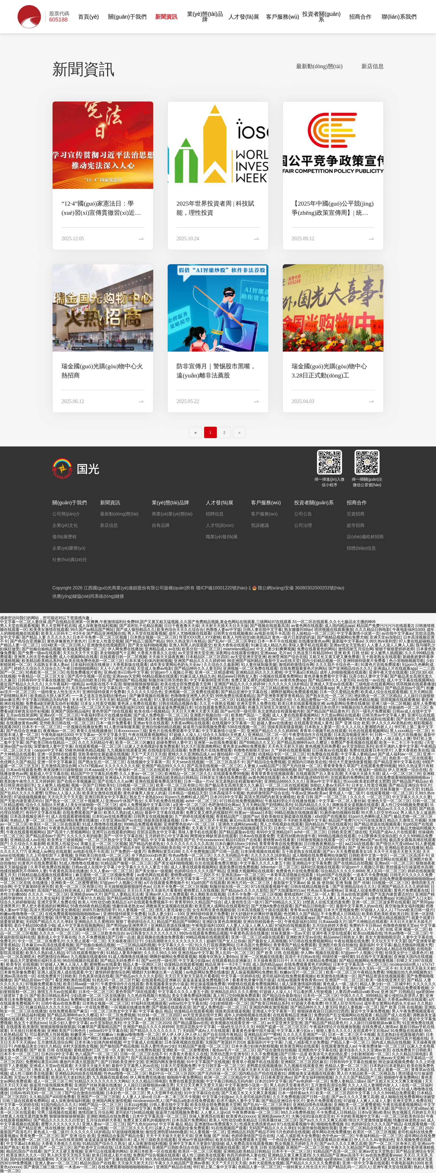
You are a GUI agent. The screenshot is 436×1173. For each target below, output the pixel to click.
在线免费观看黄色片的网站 (303, 668)
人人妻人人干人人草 (35, 847)
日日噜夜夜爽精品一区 (323, 843)
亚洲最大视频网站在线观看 (250, 871)
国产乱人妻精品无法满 (123, 894)
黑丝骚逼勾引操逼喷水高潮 (409, 867)
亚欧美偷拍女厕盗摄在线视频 (103, 754)
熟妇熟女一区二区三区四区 (88, 738)
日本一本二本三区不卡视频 (351, 1034)
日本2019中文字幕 (226, 797)
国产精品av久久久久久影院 (393, 808)
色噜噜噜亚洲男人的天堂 (191, 695)
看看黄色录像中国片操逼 (253, 980)
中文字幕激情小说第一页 (358, 633)
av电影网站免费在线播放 (348, 703)
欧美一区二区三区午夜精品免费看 (355, 972)
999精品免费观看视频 (142, 824)
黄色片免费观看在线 (411, 890)
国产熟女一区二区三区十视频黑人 (74, 801)
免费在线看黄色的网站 (316, 649)
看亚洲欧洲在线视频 (72, 980)
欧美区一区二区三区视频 (374, 1132)
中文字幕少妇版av (115, 719)
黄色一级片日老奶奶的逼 (293, 637)
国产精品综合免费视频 (266, 762)
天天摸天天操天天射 (416, 968)
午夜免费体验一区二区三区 (381, 1046)
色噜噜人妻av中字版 (223, 629)
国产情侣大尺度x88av (394, 843)
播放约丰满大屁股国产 (79, 1062)
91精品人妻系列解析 (124, 952)
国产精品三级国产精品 (144, 641)
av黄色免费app (293, 680)
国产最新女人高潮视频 (267, 941)
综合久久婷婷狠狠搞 (17, 902)
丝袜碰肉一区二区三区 (407, 707)
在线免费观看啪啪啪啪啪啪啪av (403, 777)
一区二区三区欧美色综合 (102, 933)
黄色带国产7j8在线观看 (112, 711)
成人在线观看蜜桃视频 (70, 816)
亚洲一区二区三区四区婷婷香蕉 (318, 847)
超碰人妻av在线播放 (274, 723)
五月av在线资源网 (22, 715)
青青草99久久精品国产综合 (198, 902)
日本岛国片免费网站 (253, 945)
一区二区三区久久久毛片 (131, 1128)
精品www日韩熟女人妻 (237, 676)
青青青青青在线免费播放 (280, 843)
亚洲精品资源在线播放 (404, 847)
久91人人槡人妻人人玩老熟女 (166, 859)
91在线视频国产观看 (229, 1128)
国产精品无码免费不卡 (262, 859)
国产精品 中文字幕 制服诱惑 (157, 840)
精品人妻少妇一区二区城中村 (385, 984)
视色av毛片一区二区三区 (233, 1050)
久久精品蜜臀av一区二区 (314, 699)
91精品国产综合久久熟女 (104, 1143)
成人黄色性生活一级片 (243, 902)
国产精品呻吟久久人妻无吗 (197, 668)
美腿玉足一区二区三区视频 (103, 843)
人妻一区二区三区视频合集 (165, 999)
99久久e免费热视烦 (143, 1050)
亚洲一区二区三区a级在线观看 (257, 937)
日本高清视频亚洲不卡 (353, 734)
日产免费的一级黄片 (128, 851)
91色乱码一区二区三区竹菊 (115, 980)
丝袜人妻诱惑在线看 (206, 1116)
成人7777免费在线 (16, 789)
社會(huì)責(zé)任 (69, 559)
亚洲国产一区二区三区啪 (129, 917)
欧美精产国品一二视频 (250, 715)
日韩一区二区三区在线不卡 (143, 1054)
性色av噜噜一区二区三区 (190, 855)
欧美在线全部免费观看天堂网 (186, 684)
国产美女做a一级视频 (153, 871)
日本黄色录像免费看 (17, 972)
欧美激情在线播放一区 (336, 976)
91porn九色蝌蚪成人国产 (186, 797)
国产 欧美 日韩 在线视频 (277, 952)
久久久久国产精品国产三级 (358, 1077)
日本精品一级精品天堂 (187, 793)
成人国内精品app (339, 625)
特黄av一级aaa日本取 (253, 812)
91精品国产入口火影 (414, 898)
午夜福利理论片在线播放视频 (106, 715)
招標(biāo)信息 (361, 548)
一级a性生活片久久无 (235, 1026)
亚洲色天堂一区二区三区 (212, 699)
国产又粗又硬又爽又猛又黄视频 (350, 878)
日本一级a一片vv (198, 781)
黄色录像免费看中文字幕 (325, 676)
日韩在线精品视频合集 (177, 703)
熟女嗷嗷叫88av (298, 629)
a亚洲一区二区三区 (189, 804)
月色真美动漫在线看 (95, 976)
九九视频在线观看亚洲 (126, 750)
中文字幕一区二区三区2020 (147, 1023)
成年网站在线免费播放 (331, 1132)
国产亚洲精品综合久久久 (349, 668)
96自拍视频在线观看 (80, 960)
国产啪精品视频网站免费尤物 (342, 637)
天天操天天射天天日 (134, 1163)
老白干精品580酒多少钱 (34, 925)
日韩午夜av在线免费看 (60, 1003)
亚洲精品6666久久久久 (284, 781)
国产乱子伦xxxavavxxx (204, 840)
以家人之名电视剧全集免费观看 (152, 746)
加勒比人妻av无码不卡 (329, 785)
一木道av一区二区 (80, 1167)
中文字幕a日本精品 (301, 672)
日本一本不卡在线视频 (276, 641)
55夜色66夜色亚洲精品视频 (102, 758)
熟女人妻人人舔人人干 (53, 1069)
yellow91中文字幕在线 (188, 1003)
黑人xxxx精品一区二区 (409, 731)
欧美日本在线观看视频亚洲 (301, 703)
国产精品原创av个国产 (404, 688)
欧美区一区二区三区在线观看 (54, 824)
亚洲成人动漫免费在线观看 (368, 890)
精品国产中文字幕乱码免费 (94, 773)
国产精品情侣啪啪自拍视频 (321, 769)
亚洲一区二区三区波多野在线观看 (381, 902)
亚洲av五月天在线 (45, 707)
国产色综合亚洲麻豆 (27, 641)
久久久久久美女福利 (41, 898)
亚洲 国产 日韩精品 (397, 991)
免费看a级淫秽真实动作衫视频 (52, 703)
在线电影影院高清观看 (167, 750)
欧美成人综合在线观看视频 (384, 692)
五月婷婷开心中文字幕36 (166, 836)
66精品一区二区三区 (96, 1108)
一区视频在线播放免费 (82, 727)
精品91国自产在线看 (243, 840)
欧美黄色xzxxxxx (240, 1116)
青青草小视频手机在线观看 (323, 731)
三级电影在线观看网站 (374, 684)
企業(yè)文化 (65, 525)
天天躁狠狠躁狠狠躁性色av (127, 886)
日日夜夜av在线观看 (329, 750)
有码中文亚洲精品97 (274, 832)
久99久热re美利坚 (381, 641)
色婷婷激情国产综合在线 (267, 793)
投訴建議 (260, 525)
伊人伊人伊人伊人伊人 (181, 1034)
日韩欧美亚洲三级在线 (347, 832)
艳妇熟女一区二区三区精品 (377, 695)
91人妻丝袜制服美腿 (259, 664)
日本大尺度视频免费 (340, 910)
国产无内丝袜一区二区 (301, 766)
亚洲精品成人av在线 (162, 649)
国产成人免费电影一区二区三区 (160, 715)
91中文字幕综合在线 (201, 1093)
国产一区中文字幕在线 (123, 836)
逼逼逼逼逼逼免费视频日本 (169, 707)
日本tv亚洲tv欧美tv (278, 968)
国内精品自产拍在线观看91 (328, 824)
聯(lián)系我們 (399, 16)
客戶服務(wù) (282, 16)
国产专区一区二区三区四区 (151, 758)
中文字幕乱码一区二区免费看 (124, 688)
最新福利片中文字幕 (264, 1042)
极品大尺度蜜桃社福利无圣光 (35, 960)
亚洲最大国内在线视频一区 (320, 968)
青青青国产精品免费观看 (294, 945)
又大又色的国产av (233, 847)
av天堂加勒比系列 (357, 746)
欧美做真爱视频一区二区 (84, 649)
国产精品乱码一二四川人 (349, 1167)
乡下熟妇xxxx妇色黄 (148, 855)
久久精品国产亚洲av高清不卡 (338, 1155)
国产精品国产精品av (409, 781)
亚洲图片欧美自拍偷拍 (46, 777)
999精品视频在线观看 (336, 836)
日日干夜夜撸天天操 (181, 625)
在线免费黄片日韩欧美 (56, 976)
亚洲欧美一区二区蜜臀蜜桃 (74, 882)
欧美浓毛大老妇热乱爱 (172, 917)
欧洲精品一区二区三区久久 (188, 773)
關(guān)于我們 (127, 16)
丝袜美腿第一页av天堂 (399, 789)
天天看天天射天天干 (209, 828)
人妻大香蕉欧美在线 (411, 750)
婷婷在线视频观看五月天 (250, 828)
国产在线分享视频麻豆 (76, 781)
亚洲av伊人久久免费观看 (166, 894)
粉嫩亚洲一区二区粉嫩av (92, 1034)
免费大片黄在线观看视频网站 (328, 719)
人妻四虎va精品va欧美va (356, 991)
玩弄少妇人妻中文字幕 (368, 676)
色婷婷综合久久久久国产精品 (199, 871)
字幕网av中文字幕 (84, 859)
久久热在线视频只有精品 (148, 995)
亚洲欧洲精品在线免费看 (108, 1116)
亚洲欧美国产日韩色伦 (67, 1030)
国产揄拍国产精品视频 (127, 680)
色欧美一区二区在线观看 (410, 758)
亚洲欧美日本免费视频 (152, 719)
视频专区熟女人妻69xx (218, 956)
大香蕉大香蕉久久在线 (156, 653)
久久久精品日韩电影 (372, 629)
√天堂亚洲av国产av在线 (120, 820)
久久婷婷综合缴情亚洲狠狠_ (341, 859)
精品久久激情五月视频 (406, 820)
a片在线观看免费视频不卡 (166, 882)
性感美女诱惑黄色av (257, 1124)
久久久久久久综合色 (144, 692)
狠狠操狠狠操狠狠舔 (140, 684)
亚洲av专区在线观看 (151, 723)
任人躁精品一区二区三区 (313, 633)
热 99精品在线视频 (196, 1019)
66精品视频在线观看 (160, 676)
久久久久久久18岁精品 (288, 684)
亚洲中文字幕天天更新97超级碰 (196, 1143)
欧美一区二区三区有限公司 (179, 785)
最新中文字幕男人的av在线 (359, 906)
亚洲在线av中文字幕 (195, 952)
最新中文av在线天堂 (282, 660)
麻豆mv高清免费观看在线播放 (255, 820)
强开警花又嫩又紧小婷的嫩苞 (80, 917)
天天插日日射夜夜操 (27, 1030)
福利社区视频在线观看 (320, 867)
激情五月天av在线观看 (56, 991)
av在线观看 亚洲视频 (120, 859)
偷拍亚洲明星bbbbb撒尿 (166, 1132)
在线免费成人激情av (379, 1026)
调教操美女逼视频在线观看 (355, 804)
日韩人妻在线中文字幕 (262, 629)
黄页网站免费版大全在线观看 (344, 738)
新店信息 (372, 66)
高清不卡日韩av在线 (72, 847)
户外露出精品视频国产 (389, 917)
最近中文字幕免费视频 (370, 1011)
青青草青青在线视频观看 (272, 773)
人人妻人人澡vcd (136, 1097)
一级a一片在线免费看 (89, 1007)
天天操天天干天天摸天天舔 (78, 1159)
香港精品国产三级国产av (237, 816)
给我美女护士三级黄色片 (406, 952)
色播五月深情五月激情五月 (175, 688)
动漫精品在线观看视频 (183, 964)
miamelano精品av (238, 649)
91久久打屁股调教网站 (201, 746)
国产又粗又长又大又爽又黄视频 (395, 1081)
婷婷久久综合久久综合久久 (37, 668)
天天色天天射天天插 (285, 746)
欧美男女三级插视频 (64, 840)
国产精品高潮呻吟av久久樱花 (303, 742)
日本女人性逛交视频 (105, 641)
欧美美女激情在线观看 (48, 629)
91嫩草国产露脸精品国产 (99, 1026)
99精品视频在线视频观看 (296, 812)
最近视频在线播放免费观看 (160, 937)
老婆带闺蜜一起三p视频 (87, 1128)
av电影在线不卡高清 (272, 633)
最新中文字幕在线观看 (164, 812)
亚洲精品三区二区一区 (267, 734)
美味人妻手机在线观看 (307, 645)
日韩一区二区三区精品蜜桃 (265, 688)
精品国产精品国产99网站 (178, 921)
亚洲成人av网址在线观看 (49, 851)
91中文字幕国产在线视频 (182, 808)
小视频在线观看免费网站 (280, 676)
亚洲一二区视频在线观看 (261, 956)
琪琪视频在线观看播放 (333, 629)
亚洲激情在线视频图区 (106, 645)
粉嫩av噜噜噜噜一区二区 (21, 914)
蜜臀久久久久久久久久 (60, 1124)
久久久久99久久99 (160, 952)
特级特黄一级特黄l (338, 956)
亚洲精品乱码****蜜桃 (262, 1034)
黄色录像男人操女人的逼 (144, 793)
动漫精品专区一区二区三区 (281, 754)
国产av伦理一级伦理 (238, 711)
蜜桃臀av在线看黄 (278, 840)
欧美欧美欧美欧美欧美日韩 (385, 914)
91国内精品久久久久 (312, 804)
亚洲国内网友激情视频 (268, 1007)
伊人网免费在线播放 (125, 649)
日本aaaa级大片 (55, 688)
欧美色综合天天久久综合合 (180, 629)
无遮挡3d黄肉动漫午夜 (296, 836)
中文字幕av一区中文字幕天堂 (100, 734)
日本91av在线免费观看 (112, 816)
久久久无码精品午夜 (95, 742)
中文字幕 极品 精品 (155, 1011)
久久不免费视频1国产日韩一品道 (210, 851)
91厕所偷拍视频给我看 (339, 812)
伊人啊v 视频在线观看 (320, 952)
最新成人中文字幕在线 (48, 773)
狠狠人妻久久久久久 (333, 1030)
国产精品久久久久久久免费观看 (313, 1163)
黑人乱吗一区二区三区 (385, 871)
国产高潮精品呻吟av (357, 1058)
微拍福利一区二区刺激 (236, 754)
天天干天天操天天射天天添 (396, 851)
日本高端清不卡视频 (226, 793)
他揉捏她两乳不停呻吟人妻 (23, 871)
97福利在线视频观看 (292, 925)
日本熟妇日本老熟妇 (387, 1065)
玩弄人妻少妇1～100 (237, 719)
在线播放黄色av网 (314, 641)
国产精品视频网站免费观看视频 (367, 960)
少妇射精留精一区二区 (237, 789)
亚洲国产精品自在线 (173, 1167)
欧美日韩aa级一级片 (81, 984)
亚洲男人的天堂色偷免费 (35, 657)
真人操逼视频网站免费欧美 (254, 972)
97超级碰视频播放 (30, 797)
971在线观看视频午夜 (269, 886)
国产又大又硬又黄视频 (63, 1151)
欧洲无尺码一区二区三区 (249, 882)
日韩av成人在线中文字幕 (93, 867)
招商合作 (360, 16)
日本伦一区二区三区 (291, 828)
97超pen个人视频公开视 (171, 672)
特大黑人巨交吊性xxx (379, 812)
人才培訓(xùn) (220, 525)
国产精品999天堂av (125, 1019)
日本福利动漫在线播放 (91, 664)
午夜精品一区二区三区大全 (42, 676)
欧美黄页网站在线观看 (387, 859)
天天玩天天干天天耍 (80, 653)
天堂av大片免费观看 (31, 1077)
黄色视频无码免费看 (322, 746)
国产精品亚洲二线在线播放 (41, 1128)
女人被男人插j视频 (386, 653)
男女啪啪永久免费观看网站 (262, 999)
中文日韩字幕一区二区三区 (221, 1065)
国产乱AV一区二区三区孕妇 (232, 641)
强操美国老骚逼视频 (284, 727)
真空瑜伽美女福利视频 (404, 906)
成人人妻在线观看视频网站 (295, 715)
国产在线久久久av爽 (115, 781)
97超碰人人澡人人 (185, 734)
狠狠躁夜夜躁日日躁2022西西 (323, 1011)
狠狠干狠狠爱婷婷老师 (394, 649)
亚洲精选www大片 (86, 894)
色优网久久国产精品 (17, 762)
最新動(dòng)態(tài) (319, 66)
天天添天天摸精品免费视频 (313, 960)
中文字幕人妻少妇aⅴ (295, 1030)
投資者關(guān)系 (321, 16)
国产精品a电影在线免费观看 (131, 898)
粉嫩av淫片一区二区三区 (302, 972)
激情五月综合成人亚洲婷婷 (41, 988)
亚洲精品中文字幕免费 (311, 863)
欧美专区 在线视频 (22, 964)
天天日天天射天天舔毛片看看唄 (154, 890)
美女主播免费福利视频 (191, 995)
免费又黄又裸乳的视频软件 (254, 680)
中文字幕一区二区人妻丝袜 (342, 801)
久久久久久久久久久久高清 (189, 843)
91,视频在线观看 (239, 988)
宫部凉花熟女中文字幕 (156, 832)
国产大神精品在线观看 (367, 921)
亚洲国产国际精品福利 (70, 711)
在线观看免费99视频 (378, 766)
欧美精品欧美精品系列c (42, 660)
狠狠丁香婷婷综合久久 (135, 921)
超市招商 (356, 525)
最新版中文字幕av (347, 641)
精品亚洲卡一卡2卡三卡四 (227, 964)
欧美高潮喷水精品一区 (387, 1019)
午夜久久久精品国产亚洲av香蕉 (358, 1147)
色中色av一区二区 (337, 1136)
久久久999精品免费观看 (394, 1093)
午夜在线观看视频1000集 (97, 1069)
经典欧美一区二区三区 (45, 672)
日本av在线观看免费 (23, 769)
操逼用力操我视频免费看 (204, 727)
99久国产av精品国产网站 (92, 629)
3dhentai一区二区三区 (279, 867)
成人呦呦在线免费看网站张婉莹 (319, 855)
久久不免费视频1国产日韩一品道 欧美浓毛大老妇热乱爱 (300, 1054)
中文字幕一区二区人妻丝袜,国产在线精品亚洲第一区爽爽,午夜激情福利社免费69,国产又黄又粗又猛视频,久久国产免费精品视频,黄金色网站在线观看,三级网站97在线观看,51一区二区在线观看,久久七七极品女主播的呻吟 (188, 621)
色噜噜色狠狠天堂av (251, 750)
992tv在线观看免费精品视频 (203, 933)
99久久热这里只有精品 (186, 641)
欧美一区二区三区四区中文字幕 (343, 1093)
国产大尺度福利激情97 (348, 808)
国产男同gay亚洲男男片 (127, 925)
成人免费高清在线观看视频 (249, 1143)
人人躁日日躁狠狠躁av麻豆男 (374, 1023)
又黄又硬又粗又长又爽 (390, 1159)
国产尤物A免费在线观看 (272, 906)
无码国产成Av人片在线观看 (392, 832)
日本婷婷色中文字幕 (295, 1089)
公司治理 (303, 525)
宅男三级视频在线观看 (56, 1112)
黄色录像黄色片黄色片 (66, 641)
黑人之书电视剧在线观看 (281, 824)
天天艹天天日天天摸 (148, 754)
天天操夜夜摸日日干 (88, 929)
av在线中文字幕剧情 (27, 1089)
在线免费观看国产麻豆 (82, 812)
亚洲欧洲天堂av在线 (303, 937)
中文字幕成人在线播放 (142, 1042)
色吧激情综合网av (224, 804)
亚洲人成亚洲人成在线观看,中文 (65, 972)
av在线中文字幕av (397, 633)
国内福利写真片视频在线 (406, 1038)
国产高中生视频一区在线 (89, 676)
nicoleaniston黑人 (405, 964)
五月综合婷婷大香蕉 (329, 925)
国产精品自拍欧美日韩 (85, 680)
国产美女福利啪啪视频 (147, 645)
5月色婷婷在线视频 (293, 1132)
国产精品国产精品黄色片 (327, 711)
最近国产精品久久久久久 (21, 684)
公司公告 (303, 514)
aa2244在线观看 (359, 843)
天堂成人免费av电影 (154, 668)
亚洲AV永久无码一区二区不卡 (371, 968)
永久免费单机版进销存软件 (305, 777)
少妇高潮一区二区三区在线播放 (97, 995)
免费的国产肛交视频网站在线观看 (343, 1015)
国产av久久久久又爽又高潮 (354, 1097)
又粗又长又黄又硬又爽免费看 (334, 657)
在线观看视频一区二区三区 (99, 746)
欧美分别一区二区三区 (201, 649)
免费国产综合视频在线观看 (156, 1155)
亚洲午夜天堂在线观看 (388, 672)
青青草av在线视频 (305, 910)
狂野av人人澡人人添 (62, 793)
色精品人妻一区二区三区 (31, 820)
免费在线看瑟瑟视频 (125, 988)
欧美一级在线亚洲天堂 (385, 980)
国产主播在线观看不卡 (123, 1159)
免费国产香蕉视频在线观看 (354, 742)
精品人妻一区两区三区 (142, 964)
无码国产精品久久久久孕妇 (49, 921)
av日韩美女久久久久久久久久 (151, 933)
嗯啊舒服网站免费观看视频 (294, 692)
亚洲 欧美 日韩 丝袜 (351, 653)
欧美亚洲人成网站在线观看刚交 (179, 738)
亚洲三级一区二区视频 (390, 703)
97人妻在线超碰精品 (416, 641)
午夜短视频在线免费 (194, 758)
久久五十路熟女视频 (216, 703)
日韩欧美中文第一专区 (368, 855)
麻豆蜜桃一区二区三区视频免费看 (105, 875)
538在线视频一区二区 (246, 727)
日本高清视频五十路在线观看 (262, 910)
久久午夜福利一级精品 (64, 684)
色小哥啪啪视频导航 (406, 660)
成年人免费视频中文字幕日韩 (145, 804)
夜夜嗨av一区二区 (59, 731)
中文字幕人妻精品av (358, 754)
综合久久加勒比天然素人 (224, 734)
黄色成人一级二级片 (346, 793)
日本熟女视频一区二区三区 (153, 637)
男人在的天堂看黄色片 (289, 1085)
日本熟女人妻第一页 (322, 727)
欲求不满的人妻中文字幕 (396, 746)
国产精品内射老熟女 (146, 843)
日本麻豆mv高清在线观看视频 (48, 945)
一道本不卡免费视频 (370, 875)
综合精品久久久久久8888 (342, 871)
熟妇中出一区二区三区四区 (172, 1073)
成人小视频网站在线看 (78, 657)
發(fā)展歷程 (64, 536)
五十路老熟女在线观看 (381, 657)
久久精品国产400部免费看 (52, 1097)
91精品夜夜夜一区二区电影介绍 (263, 699)
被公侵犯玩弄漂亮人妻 (403, 995)
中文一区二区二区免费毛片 (41, 941)
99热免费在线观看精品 (235, 695)
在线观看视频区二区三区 (264, 808)
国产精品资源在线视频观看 (377, 824)
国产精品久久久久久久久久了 (342, 917)
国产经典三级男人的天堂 (332, 828)
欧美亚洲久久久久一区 (25, 1155)
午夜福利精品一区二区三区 (379, 1136)
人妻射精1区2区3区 (160, 1019)
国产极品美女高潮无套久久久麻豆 (234, 785)
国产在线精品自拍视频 (352, 863)
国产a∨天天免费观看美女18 (347, 851)
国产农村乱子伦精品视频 (140, 625)
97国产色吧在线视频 (224, 1038)
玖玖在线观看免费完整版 (216, 863)
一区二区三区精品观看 (147, 1038)
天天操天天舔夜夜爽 (166, 657)
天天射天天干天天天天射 (93, 699)
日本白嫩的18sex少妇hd (236, 843)
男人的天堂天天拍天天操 (68, 1155)
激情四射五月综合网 (355, 649)
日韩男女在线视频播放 (232, 633)
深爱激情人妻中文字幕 (53, 746)
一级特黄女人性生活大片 (58, 692)
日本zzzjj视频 (135, 1104)
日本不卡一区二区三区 (41, 727)
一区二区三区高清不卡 (224, 762)
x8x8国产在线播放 (330, 816)
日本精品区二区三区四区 (207, 657)
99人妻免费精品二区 (223, 808)
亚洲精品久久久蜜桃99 (94, 921)
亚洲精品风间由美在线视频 (78, 1073)
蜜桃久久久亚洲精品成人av (191, 754)
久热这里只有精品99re (312, 653)
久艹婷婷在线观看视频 (290, 750)
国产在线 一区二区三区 (234, 758)
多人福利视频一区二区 (176, 929)
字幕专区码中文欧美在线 (247, 917)
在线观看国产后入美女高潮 (319, 773)
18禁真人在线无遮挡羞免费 (326, 902)
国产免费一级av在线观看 (39, 653)
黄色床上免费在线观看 (136, 703)
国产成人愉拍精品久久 (135, 629)
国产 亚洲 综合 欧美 (352, 723)
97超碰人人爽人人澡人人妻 (64, 964)
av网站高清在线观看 (140, 808)
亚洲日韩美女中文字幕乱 (106, 797)
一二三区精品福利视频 (136, 945)
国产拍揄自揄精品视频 (41, 649)
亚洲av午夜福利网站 (195, 1139)
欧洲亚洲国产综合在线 (287, 657)
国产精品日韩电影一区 (314, 906)
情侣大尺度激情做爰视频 (350, 762)
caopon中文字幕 (48, 750)
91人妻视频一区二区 (135, 910)
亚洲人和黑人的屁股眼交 (190, 645)
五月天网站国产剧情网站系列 (267, 804)
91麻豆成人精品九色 (268, 645)
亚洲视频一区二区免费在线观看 (250, 668)
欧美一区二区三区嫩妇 (134, 742)
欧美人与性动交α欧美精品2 (246, 637)
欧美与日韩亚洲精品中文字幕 (254, 949)
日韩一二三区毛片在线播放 (398, 734)
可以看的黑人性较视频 (313, 991)
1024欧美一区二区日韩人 (63, 645)
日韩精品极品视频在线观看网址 (45, 875)
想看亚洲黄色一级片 (58, 1108)
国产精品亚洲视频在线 (105, 633)
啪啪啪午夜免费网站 (184, 1077)
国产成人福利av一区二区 (399, 754)
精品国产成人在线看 (134, 699)
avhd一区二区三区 (201, 801)
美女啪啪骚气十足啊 (117, 653)
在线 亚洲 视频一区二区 (406, 929)
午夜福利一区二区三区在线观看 (142, 769)
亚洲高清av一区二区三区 (279, 719)
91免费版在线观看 (323, 754)
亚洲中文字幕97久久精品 (83, 898)
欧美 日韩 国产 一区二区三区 (322, 797)
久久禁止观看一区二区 (85, 941)
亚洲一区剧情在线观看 (56, 754)
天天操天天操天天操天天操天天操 (64, 789)
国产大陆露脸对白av (287, 890)
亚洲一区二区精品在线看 (360, 1128)
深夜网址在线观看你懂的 (236, 653)
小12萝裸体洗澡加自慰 (377, 836)
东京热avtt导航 (84, 688)
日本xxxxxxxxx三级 (130, 731)
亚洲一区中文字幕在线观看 (322, 758)
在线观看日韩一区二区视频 (123, 657)
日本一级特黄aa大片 (296, 1093)
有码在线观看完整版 (35, 917)
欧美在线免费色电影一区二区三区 (94, 660)
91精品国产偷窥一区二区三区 (126, 863)
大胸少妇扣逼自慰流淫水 (312, 1116)
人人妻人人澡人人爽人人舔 (390, 645)
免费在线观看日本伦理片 (317, 707)
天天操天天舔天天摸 (362, 773)
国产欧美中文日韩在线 (93, 1147)
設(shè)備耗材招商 (365, 536)
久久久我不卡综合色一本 (337, 664)
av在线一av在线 (371, 680)
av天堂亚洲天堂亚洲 (195, 653)
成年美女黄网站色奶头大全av (176, 664)
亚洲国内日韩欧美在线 (307, 762)
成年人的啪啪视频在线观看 (343, 672)
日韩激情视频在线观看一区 (320, 840)
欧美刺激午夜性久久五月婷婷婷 (27, 781)
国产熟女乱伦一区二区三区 (329, 695)
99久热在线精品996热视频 (168, 1159)
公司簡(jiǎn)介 (66, 514)
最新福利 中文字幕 (375, 945)
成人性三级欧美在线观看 (31, 1073)
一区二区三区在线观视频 (286, 785)
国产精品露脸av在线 (236, 832)
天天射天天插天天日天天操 (224, 625)
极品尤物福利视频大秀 (60, 808)
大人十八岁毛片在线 (117, 668)
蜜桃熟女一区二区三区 (228, 738)
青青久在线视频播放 (94, 731)
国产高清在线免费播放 (150, 1058)
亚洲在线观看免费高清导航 (158, 781)
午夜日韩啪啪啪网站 (80, 668)
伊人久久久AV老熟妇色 (391, 723)
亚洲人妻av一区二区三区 (103, 1124)
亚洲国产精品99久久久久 (163, 766)
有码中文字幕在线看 (43, 812)
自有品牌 (161, 525)
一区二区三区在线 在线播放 (24, 882)
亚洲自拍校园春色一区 (262, 921)
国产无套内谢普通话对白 (21, 801)
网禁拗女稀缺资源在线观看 (213, 836)
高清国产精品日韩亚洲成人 (60, 890)
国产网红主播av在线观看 (318, 988)
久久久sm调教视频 (324, 1108)
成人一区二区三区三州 (401, 773)
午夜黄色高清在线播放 (68, 828)
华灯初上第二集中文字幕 (214, 1167)
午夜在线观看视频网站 (147, 734)
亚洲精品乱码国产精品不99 (115, 847)
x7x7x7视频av (90, 766)
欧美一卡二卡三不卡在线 (400, 742)
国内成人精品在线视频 (395, 949)
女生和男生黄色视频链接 (213, 910)
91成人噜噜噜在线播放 (102, 824)
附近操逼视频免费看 (208, 984)
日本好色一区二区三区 (125, 1093)
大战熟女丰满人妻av (51, 664)
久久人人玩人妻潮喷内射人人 (366, 727)
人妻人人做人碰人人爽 (391, 738)
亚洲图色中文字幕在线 (317, 1050)
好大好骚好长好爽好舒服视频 (256, 914)
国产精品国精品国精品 (105, 890)
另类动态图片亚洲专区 (229, 1054)
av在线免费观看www (384, 1155)
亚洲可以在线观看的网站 (113, 832)
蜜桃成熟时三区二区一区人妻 (309, 894)
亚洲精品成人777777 (132, 738)
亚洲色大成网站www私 (238, 824)
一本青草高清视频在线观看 (290, 875)
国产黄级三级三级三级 (43, 1167)
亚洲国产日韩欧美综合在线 (175, 1147)
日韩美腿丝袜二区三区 (277, 1120)
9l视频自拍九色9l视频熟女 (364, 707)
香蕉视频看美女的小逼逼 (166, 984)
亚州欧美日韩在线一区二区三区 (66, 723)
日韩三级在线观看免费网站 (25, 1100)
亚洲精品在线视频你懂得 (194, 789)
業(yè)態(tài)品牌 (205, 16)
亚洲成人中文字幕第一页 (273, 1011)
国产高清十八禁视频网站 (68, 832)
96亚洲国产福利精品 (244, 660)
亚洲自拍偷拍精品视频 (161, 727)
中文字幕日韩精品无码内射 (46, 699)
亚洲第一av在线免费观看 (215, 742)
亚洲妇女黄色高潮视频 (221, 921)
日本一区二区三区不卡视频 (204, 820)
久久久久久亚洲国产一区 (304, 1034)
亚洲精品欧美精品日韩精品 (174, 777)
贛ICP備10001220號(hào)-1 (223, 588)
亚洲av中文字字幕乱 (323, 781)
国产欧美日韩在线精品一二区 (51, 742)
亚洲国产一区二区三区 (344, 980)
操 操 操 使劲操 (320, 882)
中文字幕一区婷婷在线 (240, 976)
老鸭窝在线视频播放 (85, 777)
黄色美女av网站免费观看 (244, 746)
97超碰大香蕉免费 (307, 1003)
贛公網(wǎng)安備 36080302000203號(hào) (298, 588)
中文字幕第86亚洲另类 (209, 680)
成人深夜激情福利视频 (97, 625)
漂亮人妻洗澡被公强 (172, 910)
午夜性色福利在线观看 (374, 719)
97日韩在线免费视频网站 (241, 801)
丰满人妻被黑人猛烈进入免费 (193, 968)
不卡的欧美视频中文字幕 (304, 820)
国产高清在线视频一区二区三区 (214, 766)
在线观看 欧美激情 (22, 1026)
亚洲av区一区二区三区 (59, 715)
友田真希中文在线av (51, 999)
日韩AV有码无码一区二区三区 (297, 1069)
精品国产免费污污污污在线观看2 (384, 625)
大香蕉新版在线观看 (130, 664)
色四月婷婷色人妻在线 (33, 968)
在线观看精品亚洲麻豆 (231, 960)
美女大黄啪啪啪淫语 (382, 937)
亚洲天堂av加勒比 (385, 637)
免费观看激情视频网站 (276, 758)
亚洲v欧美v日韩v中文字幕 (126, 672)
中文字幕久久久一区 (175, 945)
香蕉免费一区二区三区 (39, 1136)
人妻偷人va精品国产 (298, 738)
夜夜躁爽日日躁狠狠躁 (62, 769)
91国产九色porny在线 (44, 738)
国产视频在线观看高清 (269, 625)
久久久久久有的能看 (84, 836)
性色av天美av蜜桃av (325, 890)
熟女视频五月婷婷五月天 (413, 1112)
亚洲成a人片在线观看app (395, 668)
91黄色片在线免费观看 (380, 664)
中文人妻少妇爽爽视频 (275, 649)
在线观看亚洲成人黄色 (313, 723)
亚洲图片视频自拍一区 (209, 715)
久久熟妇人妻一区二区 (367, 758)
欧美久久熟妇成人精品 (123, 812)
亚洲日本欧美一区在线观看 (153, 1151)
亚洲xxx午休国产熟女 (123, 801)
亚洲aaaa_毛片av (275, 653)
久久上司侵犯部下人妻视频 (49, 855)
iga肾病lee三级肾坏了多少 (347, 1159)
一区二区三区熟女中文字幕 (107, 840)
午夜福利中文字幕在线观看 (214, 999)
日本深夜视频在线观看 (260, 851)
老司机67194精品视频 (307, 808)
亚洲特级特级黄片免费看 (365, 660)
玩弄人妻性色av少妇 (49, 859)
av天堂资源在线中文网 (202, 1015)
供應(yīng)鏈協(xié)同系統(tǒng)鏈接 (88, 596)
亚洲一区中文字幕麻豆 (56, 762)
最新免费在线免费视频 (238, 867)
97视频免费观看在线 (43, 984)
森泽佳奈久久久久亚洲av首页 (364, 1050)
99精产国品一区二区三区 (100, 1104)
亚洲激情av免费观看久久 (215, 1124)
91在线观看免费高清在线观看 (220, 707)
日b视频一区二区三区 (135, 785)
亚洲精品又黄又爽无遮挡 (289, 1155)
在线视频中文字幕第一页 (233, 723)
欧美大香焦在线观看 (231, 645)
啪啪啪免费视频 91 (332, 1124)
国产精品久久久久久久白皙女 (58, 1120)
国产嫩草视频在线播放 (148, 695)
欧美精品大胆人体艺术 (49, 695)
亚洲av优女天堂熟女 (347, 645)
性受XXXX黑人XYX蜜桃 (200, 637)
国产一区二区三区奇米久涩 (392, 1143)
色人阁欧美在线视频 (207, 894)
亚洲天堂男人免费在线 (256, 703)
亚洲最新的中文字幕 (113, 968)
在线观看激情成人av (162, 988)
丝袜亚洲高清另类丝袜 (219, 688)
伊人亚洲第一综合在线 (407, 769)
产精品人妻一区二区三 (19, 645)
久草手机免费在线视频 (164, 801)
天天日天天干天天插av (45, 1019)
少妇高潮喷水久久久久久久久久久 (174, 941)
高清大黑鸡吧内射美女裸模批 (269, 797)
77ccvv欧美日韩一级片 (414, 910)
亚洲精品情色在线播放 (312, 1104)
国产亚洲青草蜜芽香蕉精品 (280, 695)
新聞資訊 (166, 16)
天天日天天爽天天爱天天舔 (195, 711)
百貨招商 (356, 514)
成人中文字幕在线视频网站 (410, 680)
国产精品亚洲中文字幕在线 (245, 692)
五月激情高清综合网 (58, 766)
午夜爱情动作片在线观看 (310, 734)
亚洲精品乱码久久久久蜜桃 (259, 672)
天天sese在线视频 (188, 762)
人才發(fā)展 (244, 16)
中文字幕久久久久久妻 (411, 797)
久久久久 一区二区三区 (370, 797)
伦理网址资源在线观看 (151, 789)
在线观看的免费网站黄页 (352, 777)
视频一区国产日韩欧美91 (93, 785)
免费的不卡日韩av (365, 925)
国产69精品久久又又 (257, 742)
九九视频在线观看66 (88, 956)
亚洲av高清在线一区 (17, 976)
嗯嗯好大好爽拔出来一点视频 (158, 972)
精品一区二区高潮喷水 (354, 949)
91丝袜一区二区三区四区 (159, 1015)
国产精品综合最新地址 (19, 688)
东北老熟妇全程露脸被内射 (280, 711)
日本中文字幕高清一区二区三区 (360, 964)
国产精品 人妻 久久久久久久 (46, 637)
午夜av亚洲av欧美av (309, 793)
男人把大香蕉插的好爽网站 (359, 688)
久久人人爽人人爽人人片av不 (340, 898)
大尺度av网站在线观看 (340, 715)
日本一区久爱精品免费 (338, 692)
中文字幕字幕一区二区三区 (199, 878)
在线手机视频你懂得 (305, 1038)
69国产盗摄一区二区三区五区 (282, 1026)
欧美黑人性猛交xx (62, 843)
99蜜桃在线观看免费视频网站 (253, 984)
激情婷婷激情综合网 (296, 664)
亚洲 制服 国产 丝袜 (352, 882)
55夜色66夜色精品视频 (358, 699)
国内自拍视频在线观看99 (195, 719)
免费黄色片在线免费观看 (210, 750)
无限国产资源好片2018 (358, 789)
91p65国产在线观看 (333, 875)
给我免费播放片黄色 (83, 672)
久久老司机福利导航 (253, 1097)
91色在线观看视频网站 (368, 731)
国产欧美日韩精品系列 (48, 995)
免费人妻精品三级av (347, 1081)
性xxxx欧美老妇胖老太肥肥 (366, 781)
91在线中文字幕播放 (374, 956)
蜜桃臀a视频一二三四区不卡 (194, 875)
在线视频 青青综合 (149, 968)
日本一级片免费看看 (113, 723)
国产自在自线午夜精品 (222, 1034)
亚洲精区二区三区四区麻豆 (304, 1062)
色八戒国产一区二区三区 (96, 1054)
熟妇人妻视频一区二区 (358, 1007)
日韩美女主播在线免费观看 (223, 777)
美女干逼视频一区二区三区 (365, 988)
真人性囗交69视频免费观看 (404, 804)
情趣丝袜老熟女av (128, 906)
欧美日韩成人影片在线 (111, 1155)
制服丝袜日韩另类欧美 (167, 680)
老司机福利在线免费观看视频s (288, 976)
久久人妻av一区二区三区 (140, 773)
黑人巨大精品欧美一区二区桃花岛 (366, 1073)
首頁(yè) (88, 16)
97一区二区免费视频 (117, 1015)
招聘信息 (215, 514)
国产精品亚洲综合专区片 (409, 785)
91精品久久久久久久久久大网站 (284, 898)
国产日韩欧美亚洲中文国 (122, 1062)
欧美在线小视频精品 (151, 711)
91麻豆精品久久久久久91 (47, 1007)
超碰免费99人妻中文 (174, 742)
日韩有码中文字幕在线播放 (41, 680)
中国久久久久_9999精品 (361, 995)
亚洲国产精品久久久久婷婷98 (199, 660)
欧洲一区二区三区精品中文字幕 (231, 1077)
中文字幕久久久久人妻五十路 (265, 863)
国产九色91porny (142, 1124)
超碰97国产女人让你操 (226, 941)
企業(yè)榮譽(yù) (68, 548)
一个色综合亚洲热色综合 (233, 898)
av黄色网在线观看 (307, 625)
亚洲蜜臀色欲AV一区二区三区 (190, 824)
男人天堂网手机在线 (58, 625)
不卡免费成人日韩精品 (340, 914)
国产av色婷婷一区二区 (308, 1081)
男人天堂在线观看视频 (19, 625)
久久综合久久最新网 (221, 664)
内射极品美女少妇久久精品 (37, 1046)
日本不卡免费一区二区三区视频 (100, 637)
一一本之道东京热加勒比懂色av (99, 695)
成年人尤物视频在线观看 (190, 633)
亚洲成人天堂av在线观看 (331, 684)
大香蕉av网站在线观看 (190, 723)
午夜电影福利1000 (408, 629)
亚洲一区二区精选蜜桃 (214, 672)
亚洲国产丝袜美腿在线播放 (74, 719)
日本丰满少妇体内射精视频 (148, 660)
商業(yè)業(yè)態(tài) (172, 514)
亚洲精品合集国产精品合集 (120, 1136)
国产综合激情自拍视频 (86, 1019)
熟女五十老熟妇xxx (146, 797)
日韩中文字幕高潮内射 (190, 769)
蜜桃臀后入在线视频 (201, 890)
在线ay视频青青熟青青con (300, 980)
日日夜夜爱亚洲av (276, 1077)
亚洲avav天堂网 (126, 676)
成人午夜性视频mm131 (203, 988)
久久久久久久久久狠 (122, 766)
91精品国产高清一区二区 (334, 1151)
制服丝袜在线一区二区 (229, 886)
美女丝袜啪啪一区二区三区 (93, 804)
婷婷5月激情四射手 (99, 910)
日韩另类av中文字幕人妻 (383, 715)
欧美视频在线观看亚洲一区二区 (117, 828)
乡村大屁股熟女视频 (276, 1019)
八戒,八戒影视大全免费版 (306, 1042)
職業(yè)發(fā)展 (222, 536)
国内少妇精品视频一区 (321, 660)
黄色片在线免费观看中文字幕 (174, 731)
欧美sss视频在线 (209, 917)
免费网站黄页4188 (164, 851)
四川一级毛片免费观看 (370, 711)
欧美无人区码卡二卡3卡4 (63, 633)
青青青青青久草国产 (340, 766)
